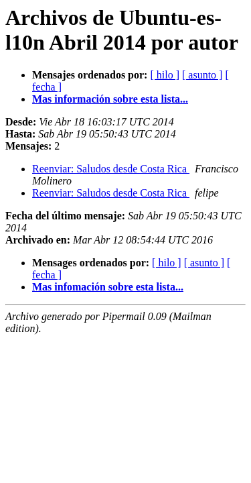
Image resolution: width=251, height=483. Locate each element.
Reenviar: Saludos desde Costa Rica (110, 168)
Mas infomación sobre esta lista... (107, 286)
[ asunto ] (202, 74)
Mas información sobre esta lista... (110, 99)
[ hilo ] (164, 74)
